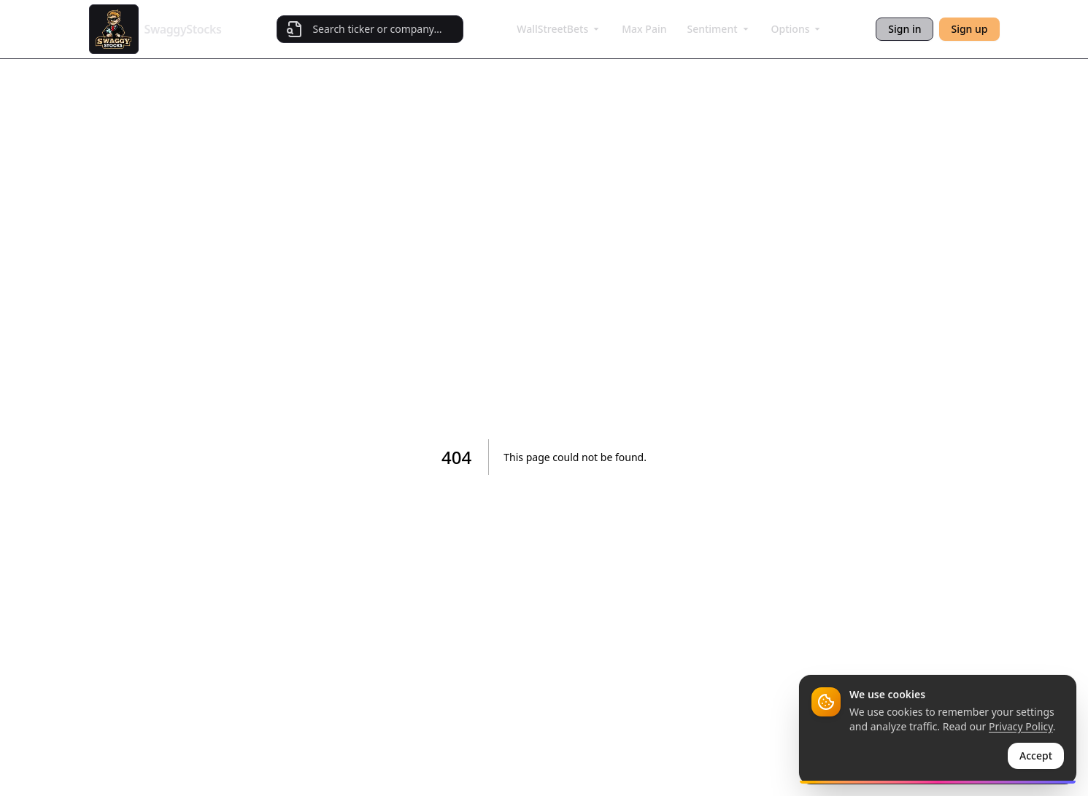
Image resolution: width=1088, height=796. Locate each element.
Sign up (969, 29)
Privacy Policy (1021, 726)
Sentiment (718, 29)
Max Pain (644, 29)
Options (797, 29)
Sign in (904, 29)
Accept (1035, 755)
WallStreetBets (559, 29)
